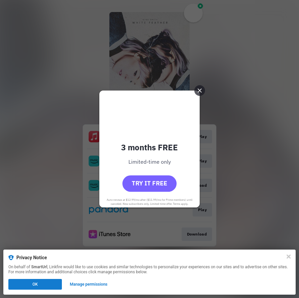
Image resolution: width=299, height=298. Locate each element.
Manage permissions (89, 284)
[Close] (288, 256)
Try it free (149, 183)
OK (35, 284)
